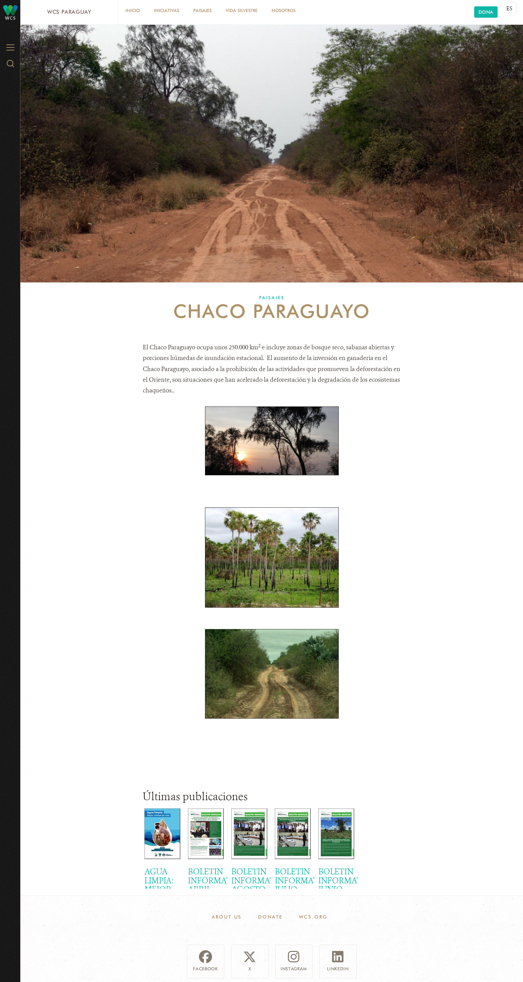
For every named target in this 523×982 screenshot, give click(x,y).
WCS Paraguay (69, 12)
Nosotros (284, 10)
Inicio (132, 10)
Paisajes (202, 10)
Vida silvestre (241, 10)
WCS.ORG (313, 916)
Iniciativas (166, 10)
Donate (270, 916)
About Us (227, 916)
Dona (486, 12)
